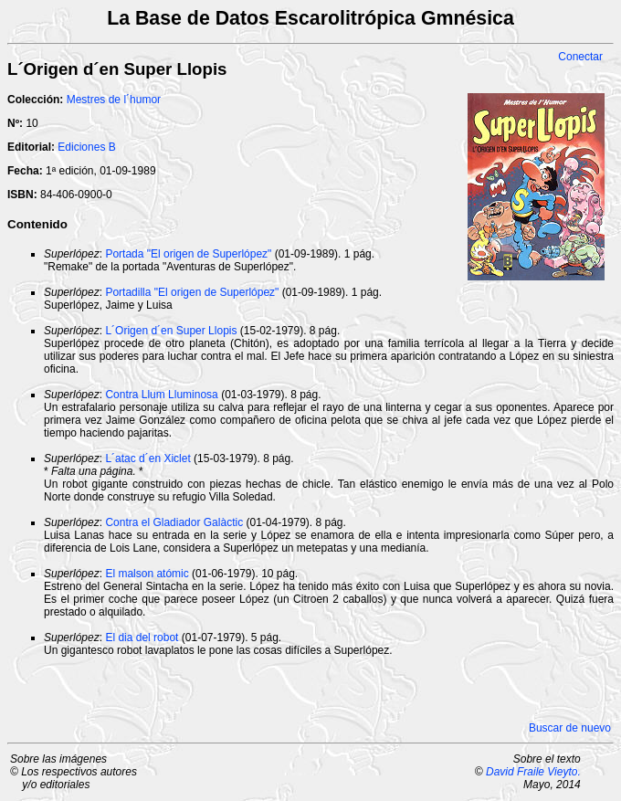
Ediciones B (86, 147)
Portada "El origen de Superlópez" (188, 254)
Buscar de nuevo (570, 728)
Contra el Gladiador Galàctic (174, 522)
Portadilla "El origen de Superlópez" (192, 292)
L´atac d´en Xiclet (147, 458)
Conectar (580, 56)
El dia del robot (141, 637)
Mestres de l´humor (114, 99)
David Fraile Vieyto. (533, 771)
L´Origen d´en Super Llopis (171, 330)
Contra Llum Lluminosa (161, 394)
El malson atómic (146, 573)
